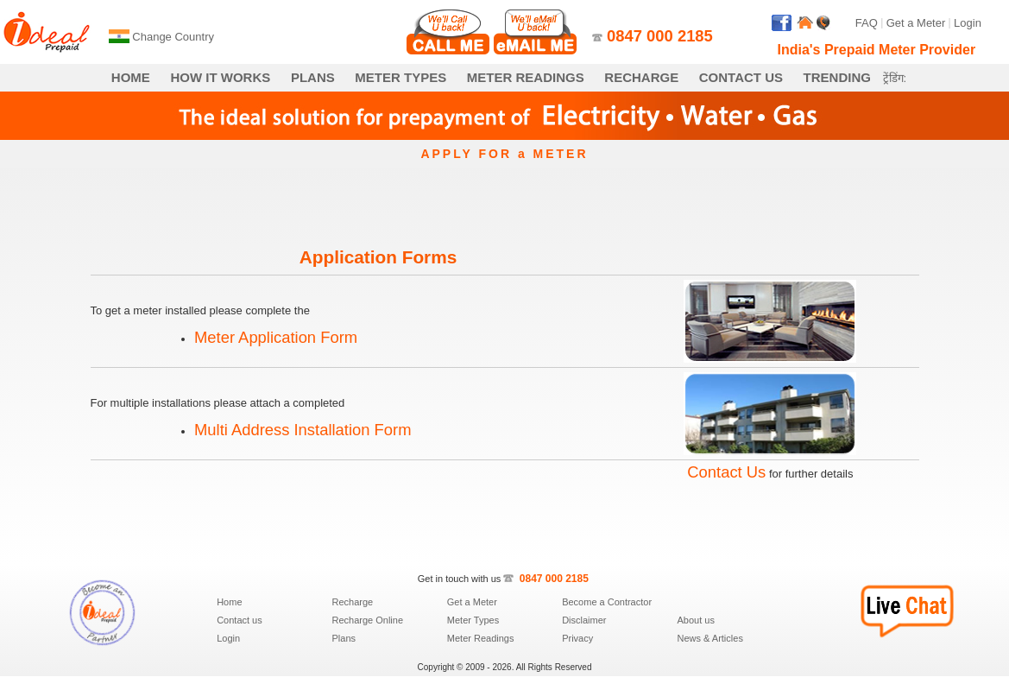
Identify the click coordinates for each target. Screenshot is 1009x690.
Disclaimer (584, 620)
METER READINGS (525, 77)
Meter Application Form (275, 337)
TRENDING (837, 77)
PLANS (313, 77)
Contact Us (726, 472)
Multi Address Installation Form (302, 430)
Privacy (577, 638)
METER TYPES (400, 77)
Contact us (239, 620)
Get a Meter (916, 22)
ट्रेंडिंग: (895, 78)
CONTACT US (741, 77)
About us (695, 620)
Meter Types (473, 620)
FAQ (866, 22)
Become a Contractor (607, 602)
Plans (343, 638)
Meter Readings (480, 638)
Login (967, 22)
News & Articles (709, 638)
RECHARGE (641, 77)
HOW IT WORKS (220, 77)
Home (229, 602)
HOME (130, 77)
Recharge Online (367, 620)
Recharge (352, 602)
